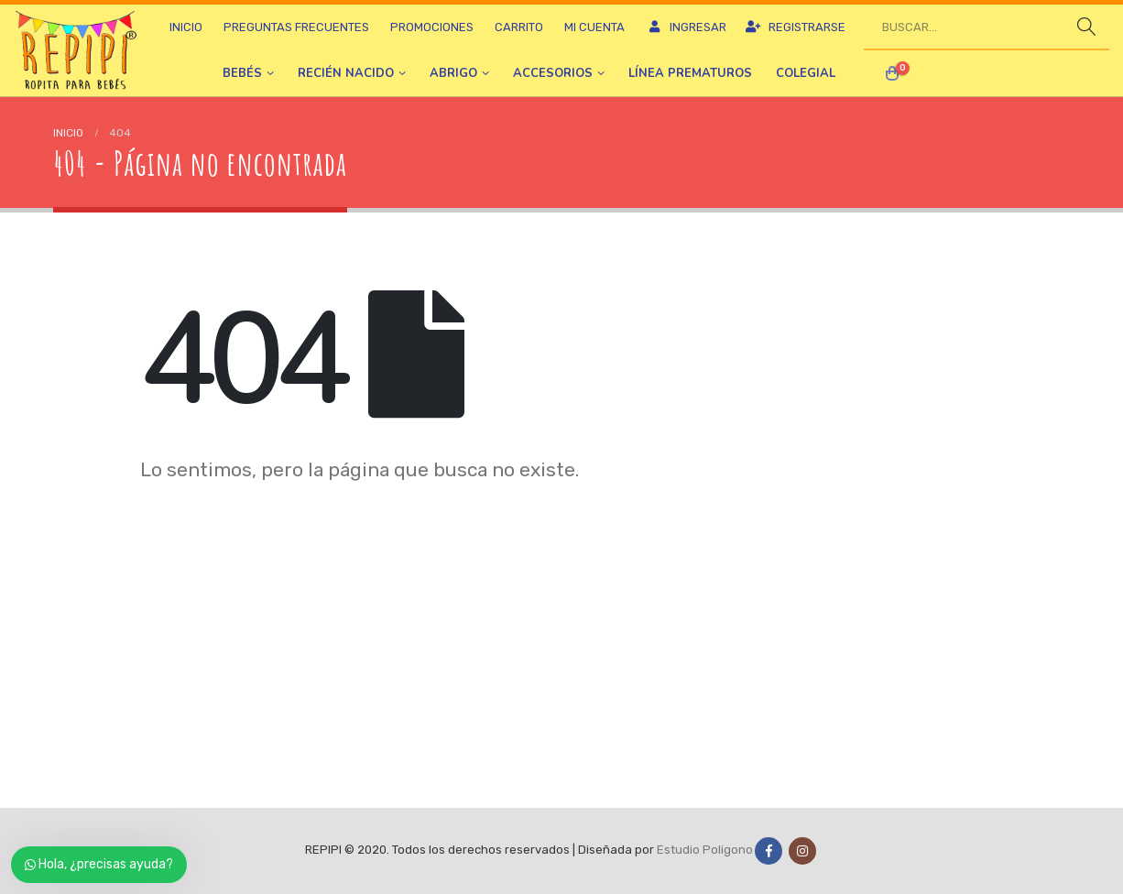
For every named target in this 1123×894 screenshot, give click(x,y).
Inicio (185, 27)
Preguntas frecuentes (296, 27)
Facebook (768, 851)
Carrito (519, 27)
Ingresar (686, 27)
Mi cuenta (594, 27)
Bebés (242, 73)
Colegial (805, 73)
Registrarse (795, 27)
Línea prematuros (690, 73)
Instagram (802, 851)
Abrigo (453, 73)
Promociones (432, 27)
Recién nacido (346, 73)
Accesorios (553, 73)
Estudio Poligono (705, 850)
